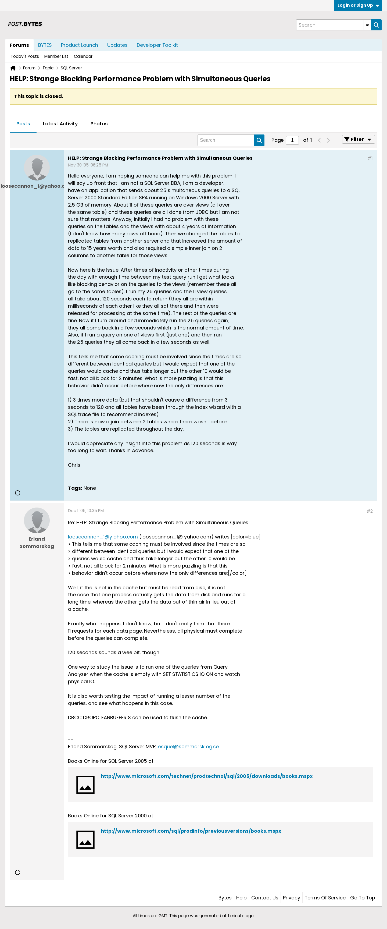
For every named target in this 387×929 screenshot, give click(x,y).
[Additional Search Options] (367, 24)
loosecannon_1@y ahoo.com (103, 536)
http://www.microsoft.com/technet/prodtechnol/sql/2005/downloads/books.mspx (207, 776)
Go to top (362, 897)
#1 (370, 158)
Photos (99, 123)
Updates (117, 45)
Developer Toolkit (157, 45)
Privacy (291, 897)
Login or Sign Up (358, 5)
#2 (370, 511)
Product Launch (79, 45)
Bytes (225, 897)
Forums (19, 45)
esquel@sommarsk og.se (188, 746)
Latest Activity (60, 123)
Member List (56, 56)
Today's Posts (25, 56)
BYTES (45, 45)
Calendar (83, 56)
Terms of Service (325, 897)
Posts (23, 123)
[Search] (333, 24)
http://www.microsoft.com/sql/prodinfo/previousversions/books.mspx (191, 831)
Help (241, 897)
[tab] (23, 124)
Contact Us (264, 897)
